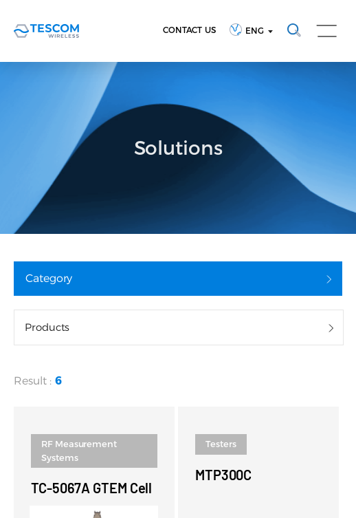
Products (47, 327)
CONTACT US (189, 30)
